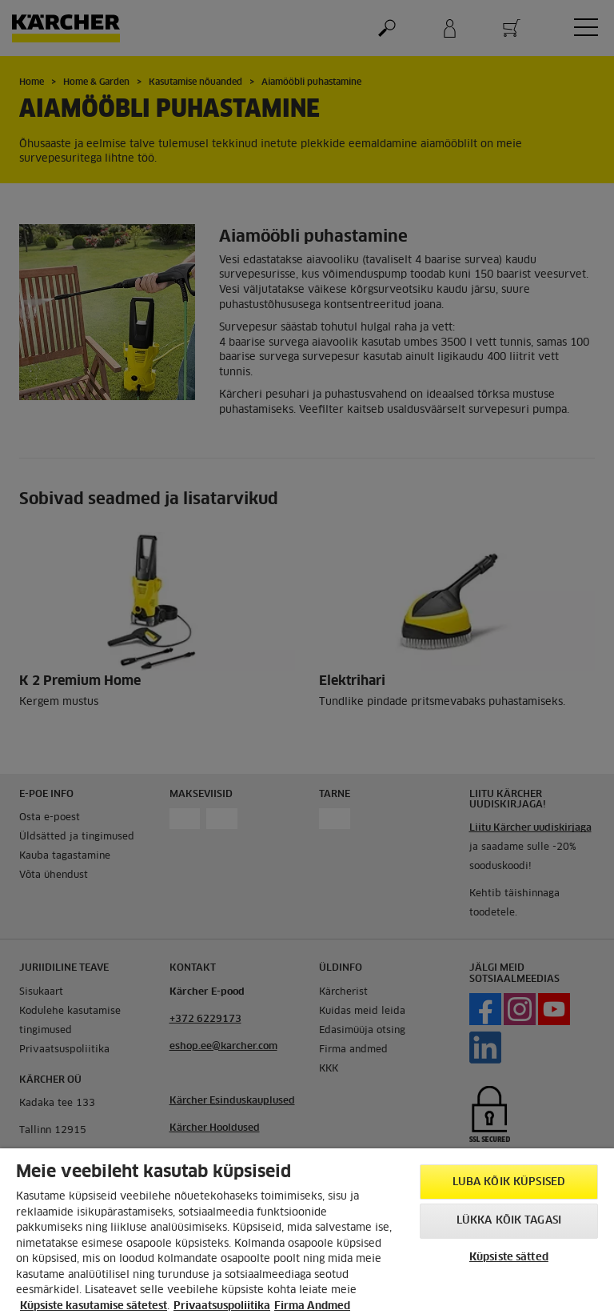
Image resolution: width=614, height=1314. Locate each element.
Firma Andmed (312, 1306)
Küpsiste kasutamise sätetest (93, 1306)
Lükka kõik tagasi (509, 1221)
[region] (307, 1231)
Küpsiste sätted (508, 1257)
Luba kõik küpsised (509, 1182)
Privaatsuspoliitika (221, 1306)
